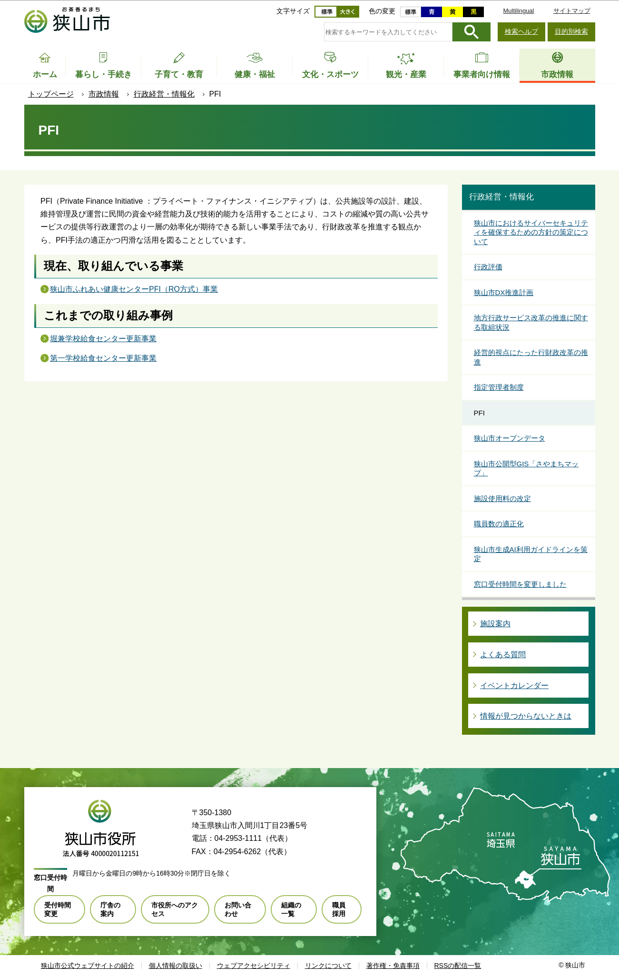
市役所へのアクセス (174, 909)
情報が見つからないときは (525, 716)
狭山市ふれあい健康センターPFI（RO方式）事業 (134, 289)
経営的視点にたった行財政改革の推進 (531, 357)
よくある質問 (503, 655)
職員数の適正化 (499, 524)
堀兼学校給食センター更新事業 (103, 339)
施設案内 (495, 624)
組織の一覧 (291, 909)
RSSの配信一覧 (457, 965)
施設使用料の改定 (502, 498)
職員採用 (338, 909)
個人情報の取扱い (175, 965)
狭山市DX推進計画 (504, 292)
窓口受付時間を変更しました (520, 584)
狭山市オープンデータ (509, 438)
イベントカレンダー (514, 685)
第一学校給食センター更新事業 (103, 358)
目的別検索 (571, 31)
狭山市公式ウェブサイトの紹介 (87, 965)
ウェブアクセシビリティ (253, 965)
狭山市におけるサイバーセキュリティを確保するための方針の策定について (531, 232)
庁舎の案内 (110, 909)
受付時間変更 (57, 909)
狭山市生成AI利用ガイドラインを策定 (531, 554)
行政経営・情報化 (164, 94)
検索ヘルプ (521, 31)
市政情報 (103, 94)
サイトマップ (571, 10)
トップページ (51, 94)
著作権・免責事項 (393, 965)
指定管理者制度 (499, 387)
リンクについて (328, 965)
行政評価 (488, 267)
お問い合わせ (238, 909)
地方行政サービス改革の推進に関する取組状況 (531, 322)
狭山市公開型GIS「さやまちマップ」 (526, 468)
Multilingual (518, 10)
